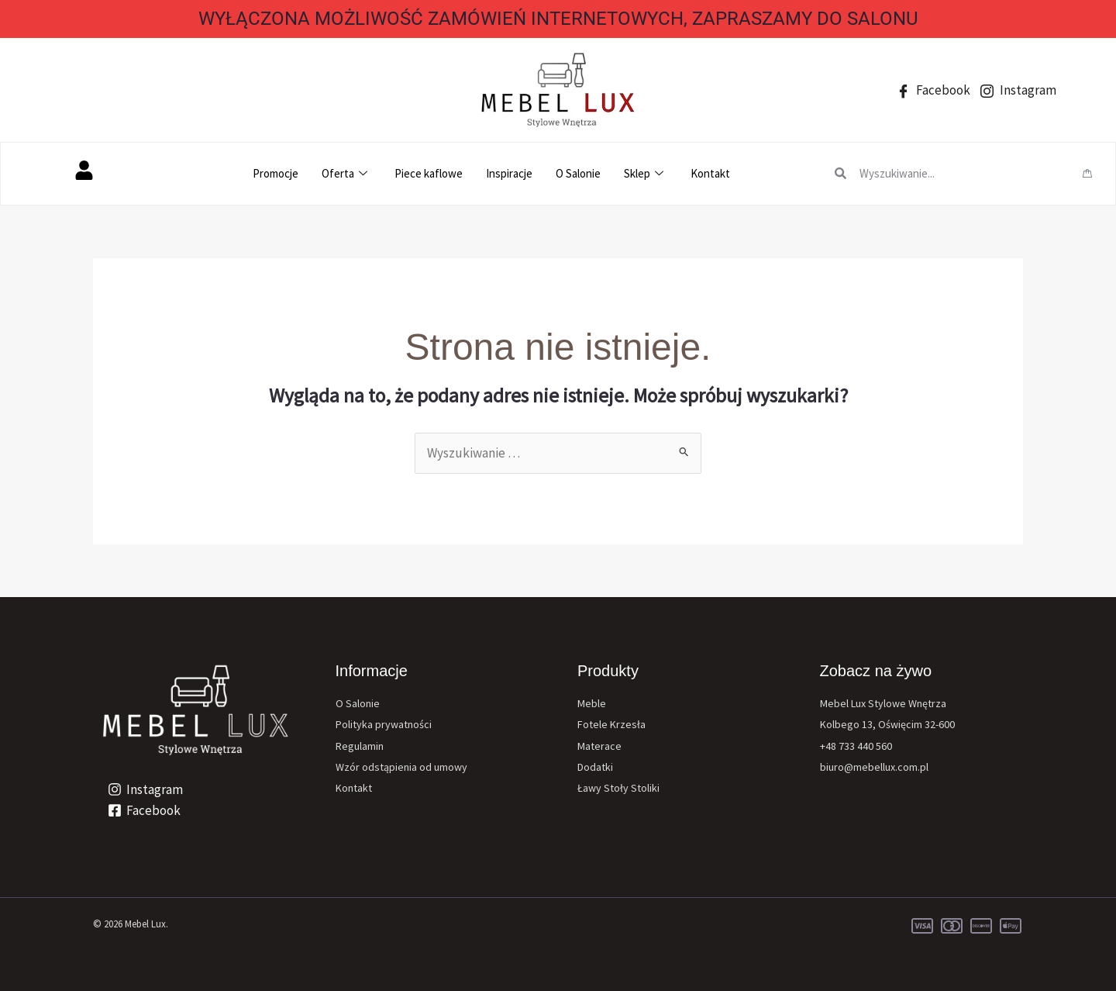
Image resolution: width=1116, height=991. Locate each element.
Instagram (1018, 89)
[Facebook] (144, 810)
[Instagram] (145, 789)
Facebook (933, 89)
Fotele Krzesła (611, 724)
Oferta (346, 173)
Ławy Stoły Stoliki (618, 788)
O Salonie (578, 173)
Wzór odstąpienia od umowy (401, 767)
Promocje (275, 173)
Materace (599, 746)
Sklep (645, 173)
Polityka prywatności (384, 724)
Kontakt (710, 173)
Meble (591, 703)
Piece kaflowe (428, 173)
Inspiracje (509, 173)
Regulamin (360, 746)
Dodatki (595, 767)
